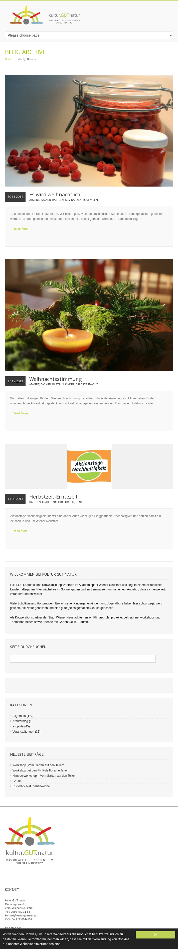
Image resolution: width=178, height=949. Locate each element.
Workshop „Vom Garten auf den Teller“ (38, 765)
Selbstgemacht (87, 384)
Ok (155, 934)
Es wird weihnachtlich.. (56, 194)
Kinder (70, 384)
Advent (34, 200)
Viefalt (95, 200)
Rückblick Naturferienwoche (31, 786)
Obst (79, 502)
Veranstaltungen (23, 731)
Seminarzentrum (77, 200)
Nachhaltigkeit (63, 502)
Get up (17, 781)
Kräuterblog (20, 721)
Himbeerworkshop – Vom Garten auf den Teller (44, 775)
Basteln (58, 200)
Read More (20, 229)
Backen (46, 200)
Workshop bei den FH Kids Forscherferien (40, 770)
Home (8, 59)
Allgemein (19, 716)
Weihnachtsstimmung (55, 379)
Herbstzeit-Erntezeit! (54, 496)
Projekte (18, 726)
